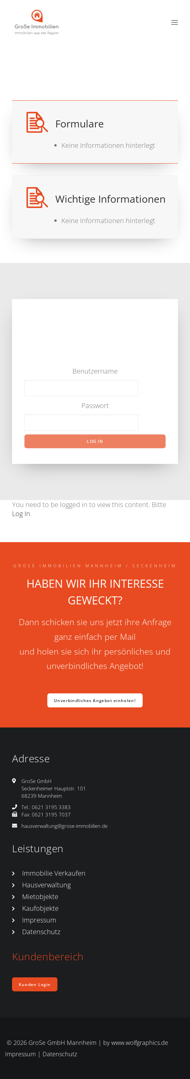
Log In (21, 513)
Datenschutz (41, 931)
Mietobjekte (40, 896)
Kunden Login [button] (35, 984)
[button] (174, 22)
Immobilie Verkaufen (53, 873)
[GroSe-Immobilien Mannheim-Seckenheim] (37, 22)
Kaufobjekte (40, 908)
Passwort (95, 405)
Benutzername (95, 371)
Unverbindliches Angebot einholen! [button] (95, 700)
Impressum (39, 919)
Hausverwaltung (46, 884)
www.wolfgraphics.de (139, 1043)
